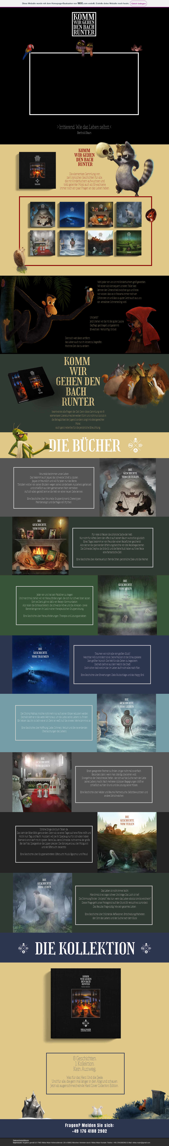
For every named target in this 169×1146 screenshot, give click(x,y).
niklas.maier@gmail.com (141, 1142)
